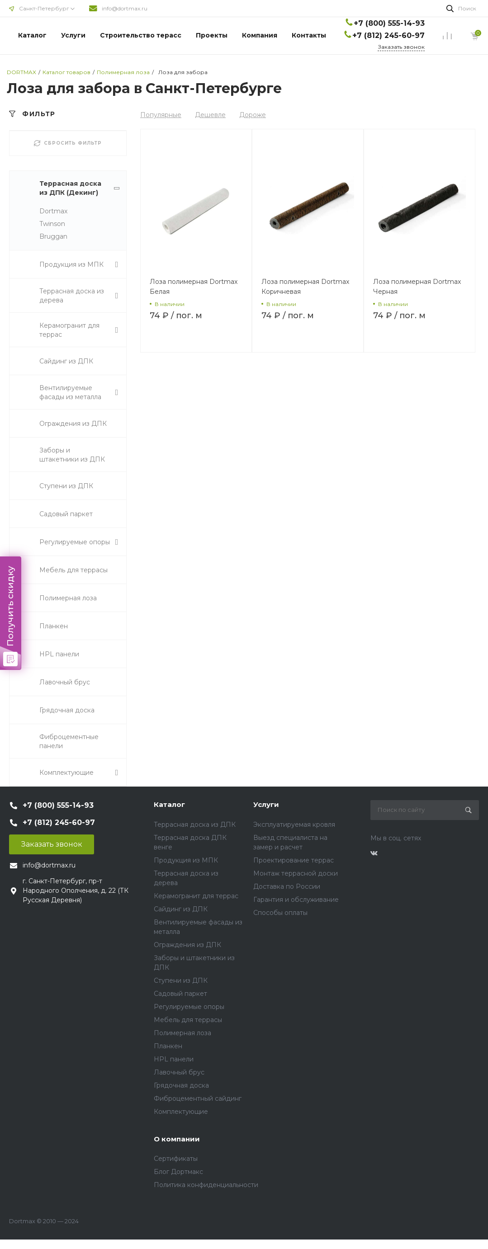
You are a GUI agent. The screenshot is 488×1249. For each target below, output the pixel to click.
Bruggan (53, 236)
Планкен (168, 1046)
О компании (177, 1139)
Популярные (160, 115)
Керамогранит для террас (196, 896)
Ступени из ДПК (181, 980)
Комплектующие (181, 1112)
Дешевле (210, 115)
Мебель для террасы (188, 1020)
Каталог (32, 35)
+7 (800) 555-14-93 (389, 23)
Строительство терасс (140, 35)
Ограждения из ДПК (187, 945)
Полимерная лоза (182, 1033)
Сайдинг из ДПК (181, 909)
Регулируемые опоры (189, 1007)
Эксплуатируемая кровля (294, 824)
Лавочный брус (179, 1072)
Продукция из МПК (186, 860)
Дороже (252, 115)
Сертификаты (176, 1159)
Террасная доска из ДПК (195, 824)
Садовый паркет (180, 994)
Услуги (73, 35)
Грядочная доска (181, 1085)
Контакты (309, 35)
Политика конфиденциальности (206, 1185)
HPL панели (174, 1059)
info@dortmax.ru (124, 8)
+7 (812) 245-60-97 (388, 35)
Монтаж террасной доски (295, 873)
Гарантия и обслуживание (296, 900)
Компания (259, 35)
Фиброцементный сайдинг (198, 1098)
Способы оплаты (280, 913)
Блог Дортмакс (178, 1172)
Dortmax (53, 211)
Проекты (211, 35)
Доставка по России (286, 886)
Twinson (52, 224)
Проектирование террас (293, 860)
